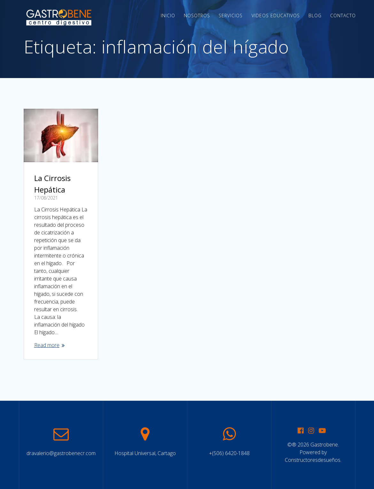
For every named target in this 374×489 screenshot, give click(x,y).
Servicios (231, 15)
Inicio (168, 15)
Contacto (343, 15)
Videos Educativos (276, 15)
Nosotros (197, 15)
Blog (315, 15)
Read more (46, 345)
